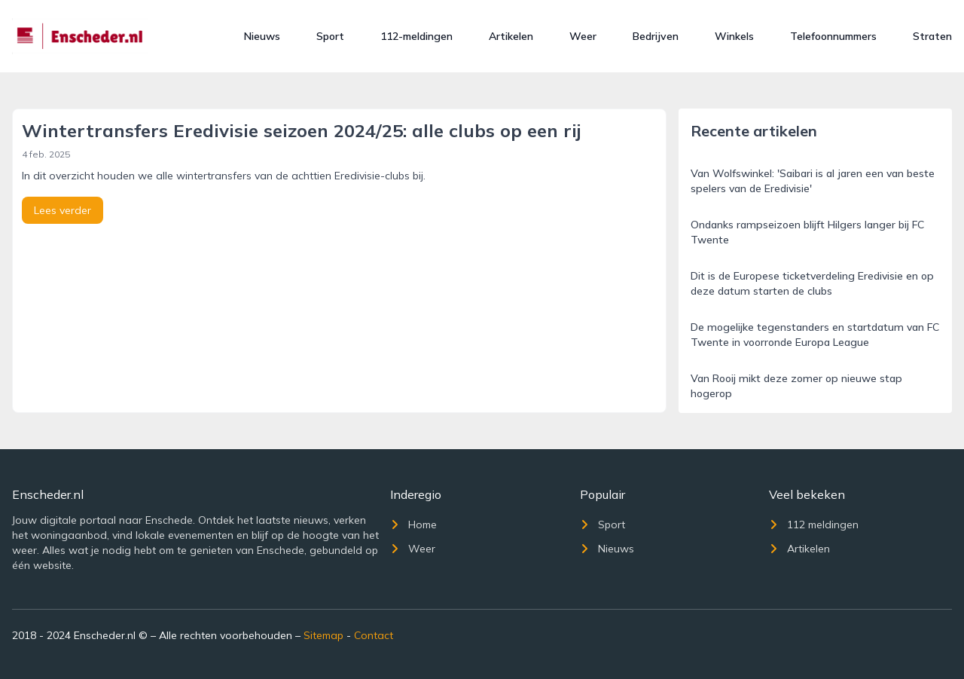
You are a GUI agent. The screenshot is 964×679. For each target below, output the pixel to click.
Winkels (734, 36)
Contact (373, 635)
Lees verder (62, 210)
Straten (932, 36)
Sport (330, 36)
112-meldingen (416, 36)
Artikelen (511, 36)
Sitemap (323, 635)
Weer (582, 36)
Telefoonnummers (833, 36)
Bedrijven (656, 36)
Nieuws (262, 36)
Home (413, 524)
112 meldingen (814, 524)
